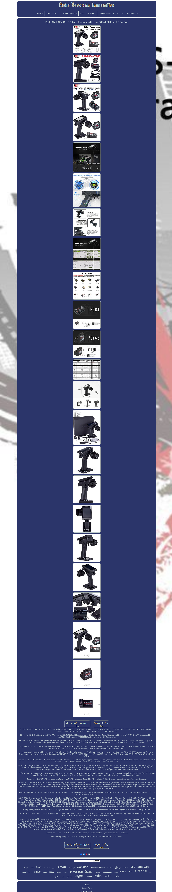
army (150, 872)
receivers (107, 871)
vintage (65, 872)
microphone (76, 871)
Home (87, 885)
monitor (59, 872)
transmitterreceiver (98, 867)
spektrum (70, 877)
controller (97, 872)
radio (98, 876)
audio (37, 871)
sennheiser (27, 872)
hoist (53, 868)
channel (89, 877)
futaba (39, 867)
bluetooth (125, 868)
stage (26, 867)
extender (62, 877)
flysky (118, 867)
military (72, 867)
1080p (51, 872)
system (140, 871)
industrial (47, 868)
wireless (83, 867)
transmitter (140, 866)
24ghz (79, 876)
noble (32, 868)
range (45, 872)
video (117, 876)
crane (110, 867)
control (108, 876)
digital (56, 877)
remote (61, 867)
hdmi (88, 871)
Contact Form (87, 888)
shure (116, 872)
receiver (126, 871)
